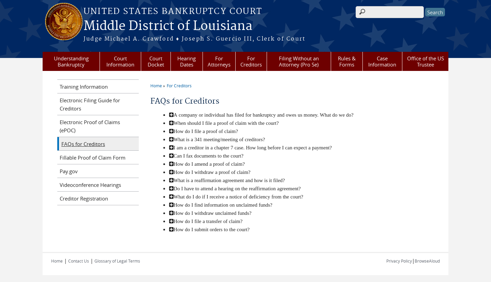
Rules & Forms (347, 61)
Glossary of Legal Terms (117, 261)
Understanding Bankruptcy (71, 61)
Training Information (84, 86)
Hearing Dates (186, 61)
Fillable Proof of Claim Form (92, 157)
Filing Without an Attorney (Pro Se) (299, 61)
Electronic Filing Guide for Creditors (90, 104)
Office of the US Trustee (425, 61)
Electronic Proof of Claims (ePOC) (90, 126)
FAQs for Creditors (83, 143)
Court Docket (156, 61)
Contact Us (78, 261)
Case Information (382, 61)
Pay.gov (69, 171)
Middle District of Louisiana (168, 26)
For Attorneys (219, 61)
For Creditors (251, 61)
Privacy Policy (399, 261)
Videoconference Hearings (90, 184)
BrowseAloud (427, 261)
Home (156, 85)
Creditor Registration (84, 198)
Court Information (120, 61)
